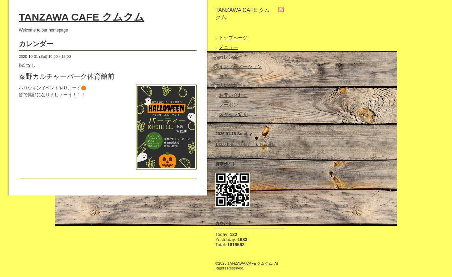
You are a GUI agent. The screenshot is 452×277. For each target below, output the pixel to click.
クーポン (228, 105)
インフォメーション (240, 66)
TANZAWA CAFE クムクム (81, 17)
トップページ (233, 37)
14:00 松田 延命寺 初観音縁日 (245, 144)
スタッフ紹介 (233, 114)
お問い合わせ (233, 95)
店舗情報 (228, 85)
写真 (223, 76)
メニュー (228, 47)
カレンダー (231, 57)
